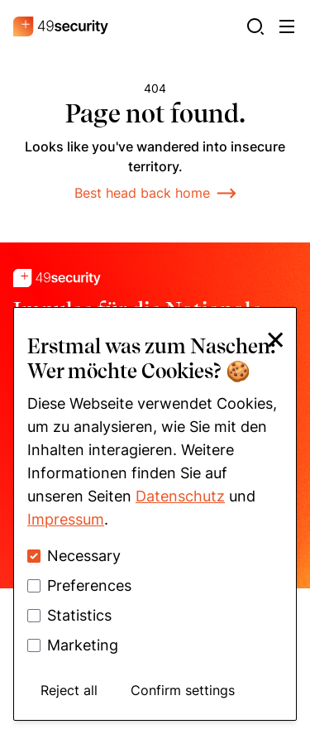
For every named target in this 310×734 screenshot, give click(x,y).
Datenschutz (180, 496)
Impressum (65, 519)
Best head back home (155, 193)
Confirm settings (183, 690)
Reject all (69, 690)
